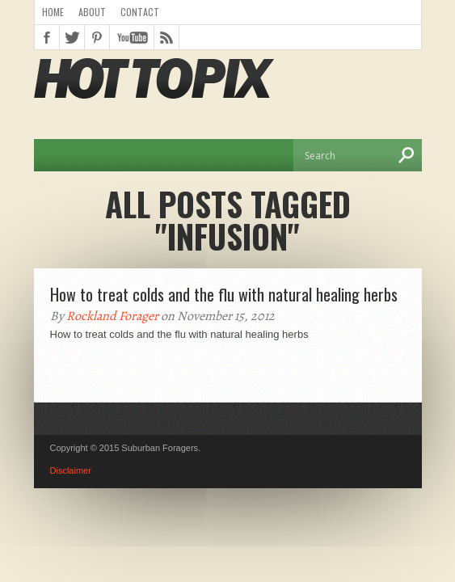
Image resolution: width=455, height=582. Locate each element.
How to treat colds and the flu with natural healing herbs (224, 294)
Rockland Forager (112, 316)
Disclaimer (70, 470)
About (92, 12)
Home (53, 12)
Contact (139, 12)
